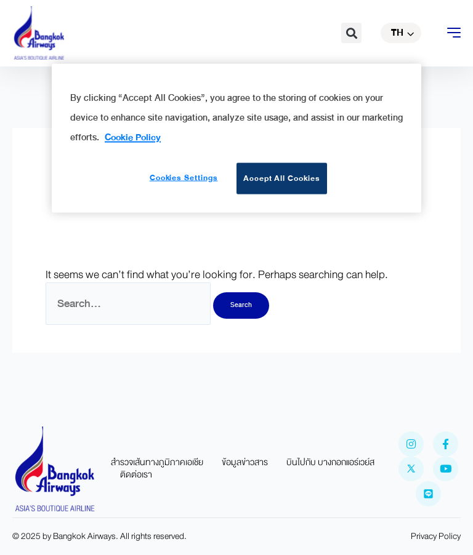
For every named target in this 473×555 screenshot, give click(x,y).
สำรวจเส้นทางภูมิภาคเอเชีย (157, 463)
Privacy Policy (436, 536)
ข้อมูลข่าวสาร (245, 463)
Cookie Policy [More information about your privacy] (133, 137)
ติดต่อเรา (136, 475)
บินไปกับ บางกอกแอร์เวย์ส (330, 463)
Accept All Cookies (281, 178)
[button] (351, 33)
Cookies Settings (184, 177)
